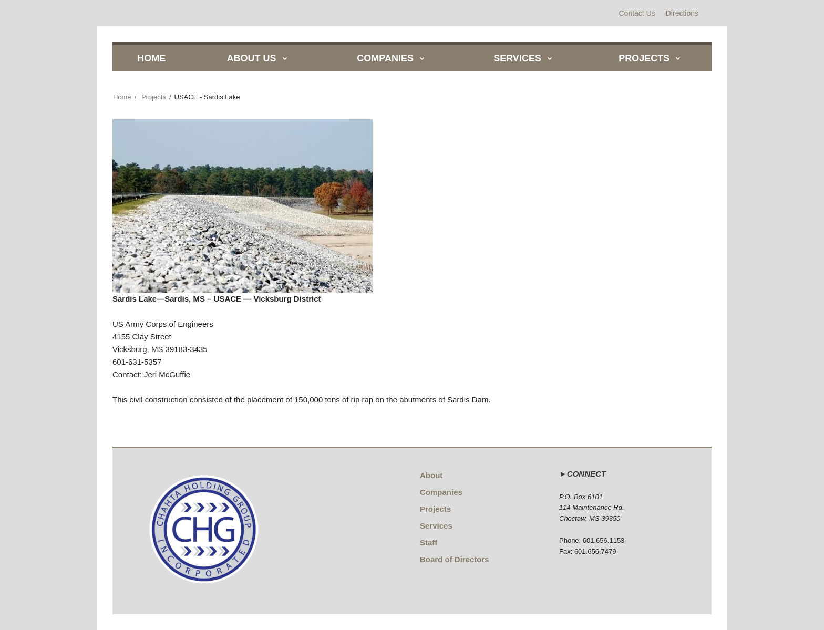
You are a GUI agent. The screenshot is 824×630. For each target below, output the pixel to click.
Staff (428, 542)
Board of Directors (454, 559)
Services (436, 525)
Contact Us (637, 13)
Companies (441, 492)
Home (122, 97)
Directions (682, 13)
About (431, 475)
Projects (153, 97)
